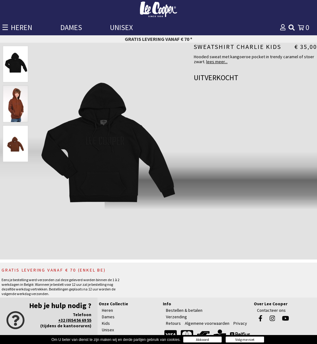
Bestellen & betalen (184, 310)
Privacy (240, 323)
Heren (107, 310)
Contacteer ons (271, 310)
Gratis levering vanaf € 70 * (158, 39)
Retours (173, 323)
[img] (292, 27)
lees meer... (217, 61)
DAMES (71, 27)
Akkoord (202, 339)
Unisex (108, 330)
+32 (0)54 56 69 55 (74, 320)
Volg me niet (244, 339)
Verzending (176, 317)
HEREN (21, 27)
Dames (108, 317)
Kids (106, 323)
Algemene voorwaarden (207, 323)
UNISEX (121, 27)
